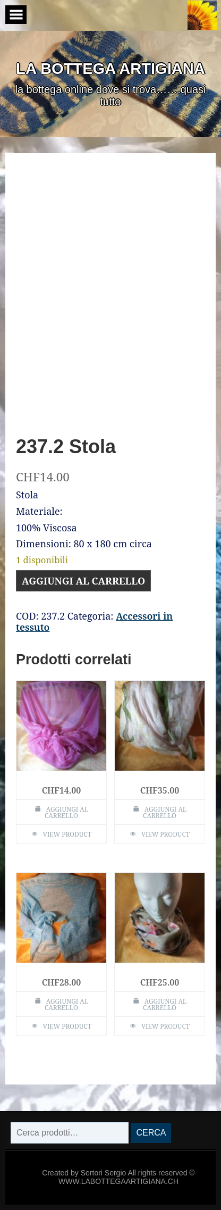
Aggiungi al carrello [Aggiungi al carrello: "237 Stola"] (66, 812)
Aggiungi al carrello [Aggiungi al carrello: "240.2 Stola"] (164, 812)
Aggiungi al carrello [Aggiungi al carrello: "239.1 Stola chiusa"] (164, 1004)
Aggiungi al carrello (83, 580)
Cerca (151, 1132)
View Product (67, 834)
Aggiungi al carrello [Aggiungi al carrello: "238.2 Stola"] (66, 1004)
